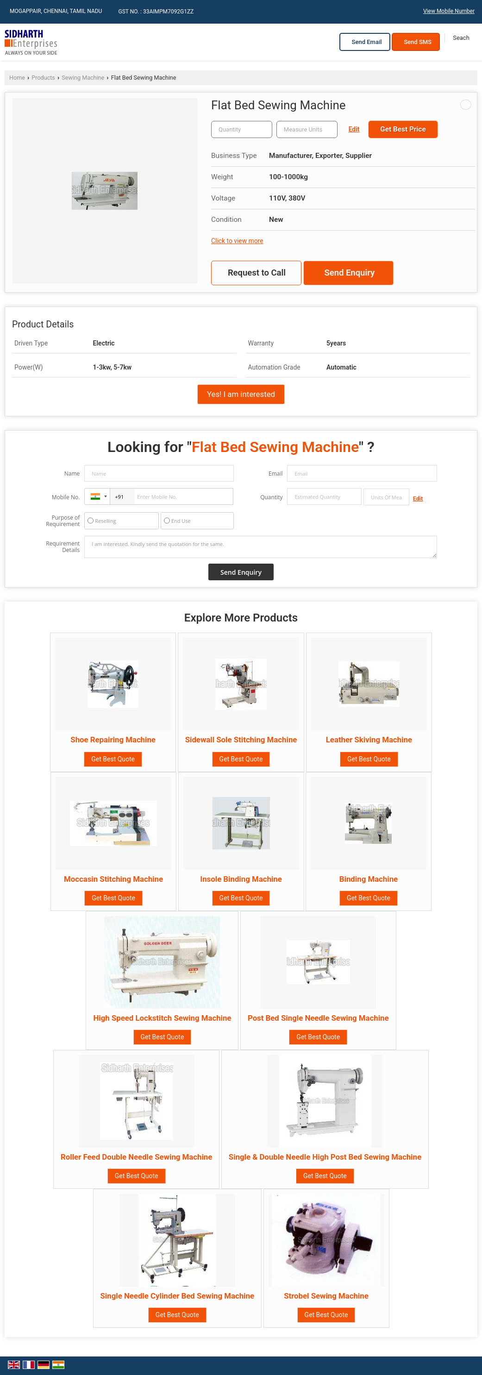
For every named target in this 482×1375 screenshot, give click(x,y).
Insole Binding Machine (241, 879)
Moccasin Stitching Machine (113, 879)
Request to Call (257, 273)
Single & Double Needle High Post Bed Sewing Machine (325, 1157)
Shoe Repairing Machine (113, 739)
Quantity (271, 497)
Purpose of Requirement (63, 521)
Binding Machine (368, 879)
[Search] (460, 38)
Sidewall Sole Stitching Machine (241, 739)
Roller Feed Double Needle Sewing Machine (136, 1157)
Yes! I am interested (241, 394)
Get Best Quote (113, 759)
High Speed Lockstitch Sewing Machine (162, 1018)
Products (43, 77)
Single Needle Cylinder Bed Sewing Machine (177, 1295)
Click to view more (237, 241)
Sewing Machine (83, 77)
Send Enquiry (349, 273)
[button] (449, 11)
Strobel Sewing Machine (326, 1295)
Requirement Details (63, 546)
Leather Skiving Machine (369, 739)
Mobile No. (66, 497)
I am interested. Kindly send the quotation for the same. (260, 547)
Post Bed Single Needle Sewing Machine (318, 1018)
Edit (354, 129)
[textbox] (307, 129)
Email (276, 473)
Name (72, 473)
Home (17, 77)
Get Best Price (403, 129)
